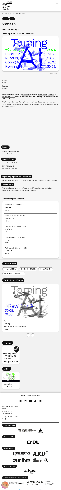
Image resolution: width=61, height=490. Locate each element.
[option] (30, 308)
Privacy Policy (31, 395)
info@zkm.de (6, 419)
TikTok (35, 401)
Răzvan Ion (51, 94)
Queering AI (8, 229)
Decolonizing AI (9, 218)
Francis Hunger (42, 94)
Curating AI (8, 207)
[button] (30, 53)
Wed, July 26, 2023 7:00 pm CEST (15, 237)
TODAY (5, 485)
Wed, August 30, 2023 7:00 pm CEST (16, 248)
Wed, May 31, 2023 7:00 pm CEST (15, 215)
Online (4, 82)
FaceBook (20, 401)
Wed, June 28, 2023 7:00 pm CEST (15, 226)
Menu (57, 3)
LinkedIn (40, 401)
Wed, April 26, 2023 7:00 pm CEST (15, 205)
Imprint (23, 395)
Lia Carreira (26, 94)
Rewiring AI (8, 250)
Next (32, 335)
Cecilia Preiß (6, 154)
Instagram (25, 401)
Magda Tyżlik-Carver (8, 96)
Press (38, 395)
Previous (28, 335)
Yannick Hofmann (7, 151)
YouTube (30, 401)
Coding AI (8, 240)
